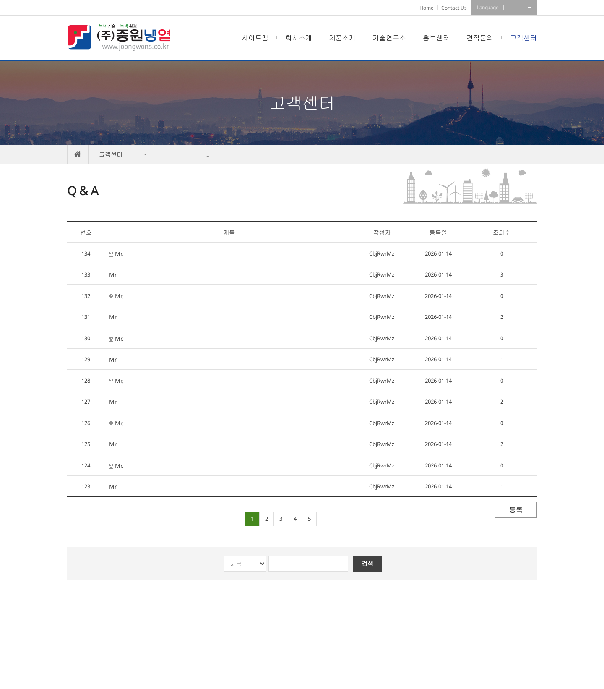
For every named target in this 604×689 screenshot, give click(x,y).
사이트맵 (255, 37)
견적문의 (479, 37)
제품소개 (342, 37)
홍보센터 (436, 37)
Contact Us (454, 7)
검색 (367, 563)
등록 (516, 509)
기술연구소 (389, 37)
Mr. (116, 253)
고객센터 (523, 37)
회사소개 (298, 37)
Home (426, 7)
